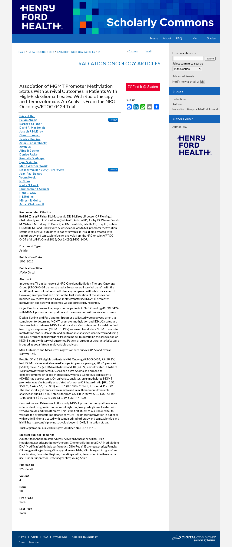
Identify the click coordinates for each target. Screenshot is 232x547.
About (34, 536)
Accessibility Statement (85, 536)
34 (99, 51)
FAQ (45, 536)
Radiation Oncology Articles (119, 63)
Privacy (22, 542)
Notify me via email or (188, 81)
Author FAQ (179, 126)
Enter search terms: (184, 53)
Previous (133, 51)
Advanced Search (183, 76)
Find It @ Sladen (143, 87)
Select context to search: (187, 63)
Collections (179, 99)
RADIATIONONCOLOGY (41, 51)
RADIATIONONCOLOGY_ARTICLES (76, 51)
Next (148, 51)
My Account (60, 536)
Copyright (34, 542)
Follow (113, 119)
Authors (177, 104)
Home (22, 51)
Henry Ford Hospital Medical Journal (195, 109)
